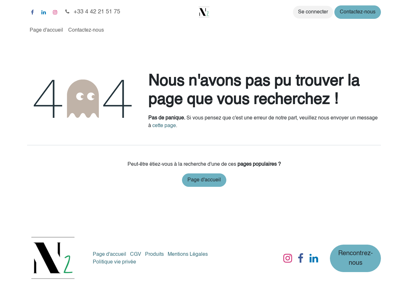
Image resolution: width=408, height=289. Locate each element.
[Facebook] (32, 12)
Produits (154, 254)
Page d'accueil (204, 180)
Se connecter (313, 12)
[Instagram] (55, 12)
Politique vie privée (114, 262)
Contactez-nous (357, 12)
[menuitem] (46, 30)
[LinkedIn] (44, 12)
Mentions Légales (188, 254)
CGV (135, 254)
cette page (164, 125)
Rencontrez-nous (355, 258)
